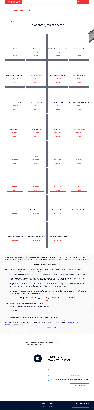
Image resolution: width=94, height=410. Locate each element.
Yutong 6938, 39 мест (14, 129)
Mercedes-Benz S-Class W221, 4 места (57, 236)
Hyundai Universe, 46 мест (15, 102)
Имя (49, 373)
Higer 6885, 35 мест (36, 129)
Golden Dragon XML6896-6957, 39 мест (79, 102)
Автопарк (43, 1)
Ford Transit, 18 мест (79, 183)
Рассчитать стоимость (79, 10)
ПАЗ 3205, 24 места (15, 183)
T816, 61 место (15, 48)
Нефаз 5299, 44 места (57, 102)
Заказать (15, 55)
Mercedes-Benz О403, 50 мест (57, 75)
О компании (35, 1)
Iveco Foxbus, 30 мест (79, 129)
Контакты (65, 1)
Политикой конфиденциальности (59, 379)
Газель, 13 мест (15, 209)
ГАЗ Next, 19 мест (36, 183)
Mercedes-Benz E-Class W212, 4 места (36, 236)
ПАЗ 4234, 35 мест (57, 129)
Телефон (72, 373)
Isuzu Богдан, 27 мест (36, 156)
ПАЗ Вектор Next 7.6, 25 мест (79, 156)
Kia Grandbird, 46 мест (36, 102)
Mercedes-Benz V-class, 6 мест (15, 236)
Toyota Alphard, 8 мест (36, 209)
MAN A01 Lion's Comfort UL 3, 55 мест (57, 48)
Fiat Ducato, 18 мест (58, 183)
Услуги (51, 1)
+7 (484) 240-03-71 (84, 2)
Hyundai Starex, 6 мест (58, 209)
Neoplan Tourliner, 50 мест (79, 75)
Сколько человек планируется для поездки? (60, 367)
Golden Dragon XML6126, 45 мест (15, 75)
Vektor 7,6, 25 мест (58, 156)
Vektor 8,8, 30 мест (15, 156)
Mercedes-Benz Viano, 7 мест (79, 209)
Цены (58, 1)
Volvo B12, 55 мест (36, 48)
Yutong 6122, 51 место (36, 75)
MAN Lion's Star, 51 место (79, 48)
